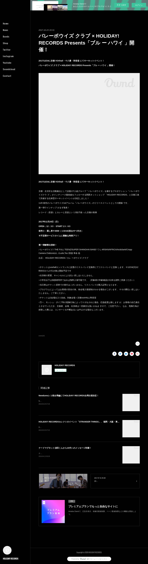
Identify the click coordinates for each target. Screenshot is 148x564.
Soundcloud (9, 69)
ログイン (139, 5)
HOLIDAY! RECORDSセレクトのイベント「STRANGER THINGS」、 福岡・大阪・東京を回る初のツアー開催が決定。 (93, 422)
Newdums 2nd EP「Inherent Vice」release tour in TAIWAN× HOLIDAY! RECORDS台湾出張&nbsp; (77, 401)
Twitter (7, 49)
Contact (7, 75)
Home (6, 23)
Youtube (7, 62)
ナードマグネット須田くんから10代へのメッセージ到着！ (65, 448)
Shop (5, 43)
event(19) (42, 336)
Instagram (8, 56)
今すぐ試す (121, 5)
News (5, 30)
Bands (6, 36)
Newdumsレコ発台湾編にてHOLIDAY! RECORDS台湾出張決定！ (69, 395)
